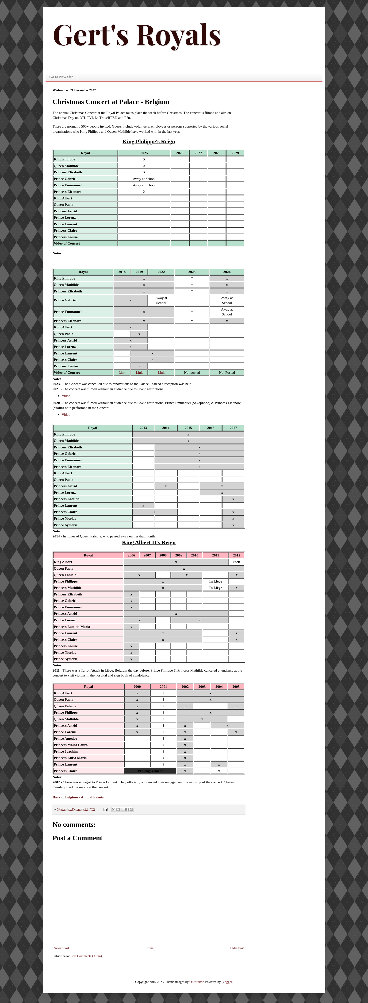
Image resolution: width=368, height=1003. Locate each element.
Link (122, 372)
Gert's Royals (137, 33)
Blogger (227, 982)
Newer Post (61, 948)
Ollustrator (196, 982)
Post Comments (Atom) (86, 956)
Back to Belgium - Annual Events (78, 797)
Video (66, 396)
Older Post (237, 948)
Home (149, 948)
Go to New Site (61, 77)
